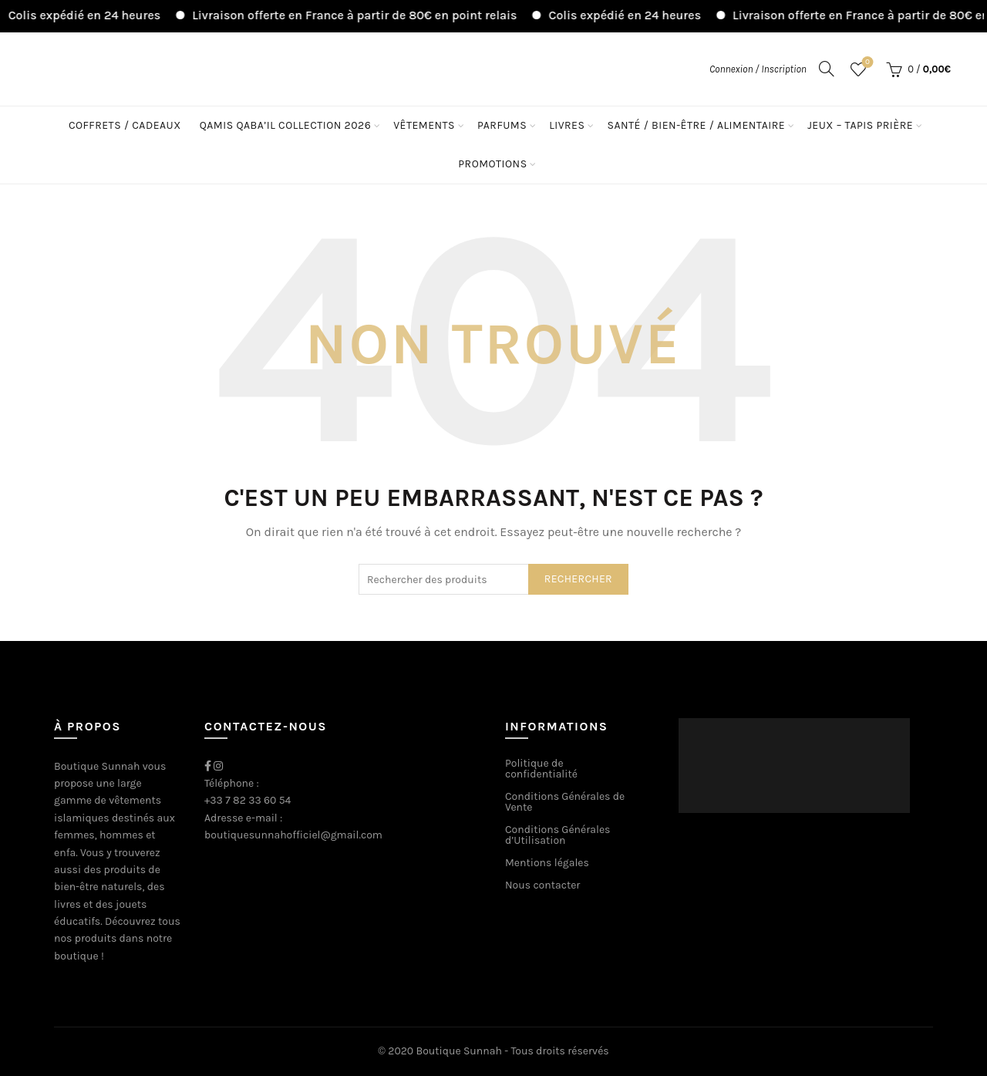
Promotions (492, 163)
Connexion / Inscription (758, 69)
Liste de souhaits (865, 63)
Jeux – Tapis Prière (860, 125)
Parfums (502, 125)
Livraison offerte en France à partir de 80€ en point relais (364, 15)
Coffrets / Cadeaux (125, 125)
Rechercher (578, 578)
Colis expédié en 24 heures (95, 15)
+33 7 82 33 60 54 (247, 800)
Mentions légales (547, 862)
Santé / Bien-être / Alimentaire (696, 125)
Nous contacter (542, 885)
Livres (566, 125)
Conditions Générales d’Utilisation (557, 835)
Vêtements (424, 125)
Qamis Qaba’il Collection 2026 (285, 125)
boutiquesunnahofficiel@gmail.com (293, 835)
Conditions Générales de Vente (565, 802)
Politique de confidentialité (541, 769)
